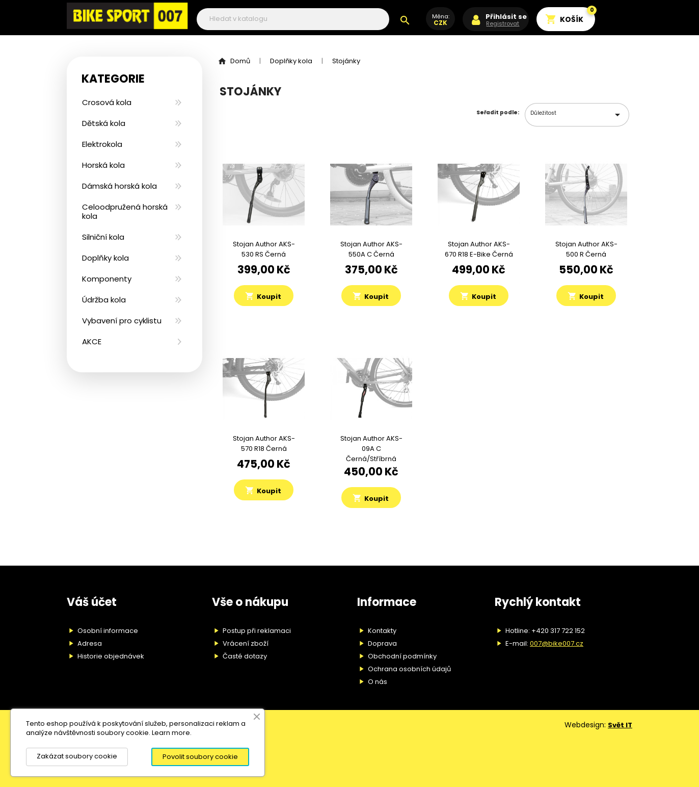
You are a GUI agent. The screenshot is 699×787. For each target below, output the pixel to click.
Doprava (382, 643)
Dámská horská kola (119, 186)
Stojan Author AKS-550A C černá (371, 249)
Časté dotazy (245, 656)
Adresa (89, 643)
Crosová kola (106, 102)
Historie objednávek (110, 656)
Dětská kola (103, 123)
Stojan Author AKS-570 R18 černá (264, 443)
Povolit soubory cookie (200, 756)
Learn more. (172, 733)
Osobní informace (107, 631)
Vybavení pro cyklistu (122, 320)
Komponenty (106, 278)
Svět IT (620, 725)
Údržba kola (104, 299)
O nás (377, 682)
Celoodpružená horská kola (125, 211)
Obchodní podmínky (402, 656)
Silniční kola (103, 237)
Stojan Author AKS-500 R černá (586, 249)
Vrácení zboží (245, 643)
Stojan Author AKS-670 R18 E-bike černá (479, 249)
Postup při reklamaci (257, 631)
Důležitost (577, 115)
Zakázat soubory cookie (77, 756)
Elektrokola (102, 144)
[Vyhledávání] (293, 19)
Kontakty (382, 631)
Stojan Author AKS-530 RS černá (264, 249)
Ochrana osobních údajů (409, 669)
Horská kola (103, 165)
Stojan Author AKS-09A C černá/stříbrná (371, 449)
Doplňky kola (105, 257)
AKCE (91, 341)
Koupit (263, 296)
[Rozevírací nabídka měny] (440, 24)
